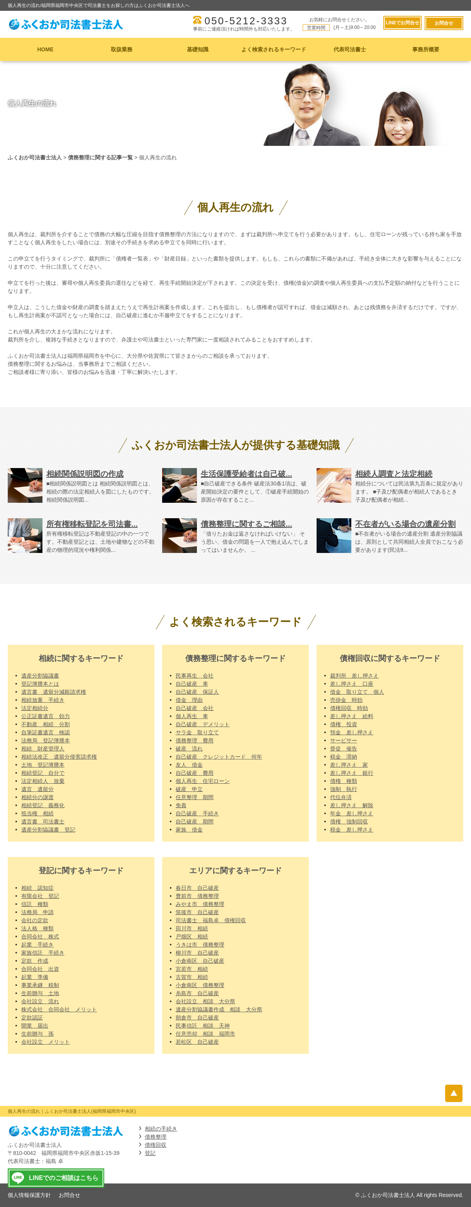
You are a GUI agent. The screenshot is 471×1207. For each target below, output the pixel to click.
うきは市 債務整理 (200, 945)
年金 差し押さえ (351, 813)
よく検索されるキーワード (273, 49)
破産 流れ (189, 749)
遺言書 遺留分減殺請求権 (53, 692)
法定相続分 (34, 708)
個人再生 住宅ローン (203, 781)
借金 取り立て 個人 (357, 692)
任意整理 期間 (194, 797)
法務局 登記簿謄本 (45, 740)
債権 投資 (343, 724)
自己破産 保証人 (197, 692)
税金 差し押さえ (351, 830)
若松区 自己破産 (197, 1042)
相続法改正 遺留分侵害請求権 (59, 757)
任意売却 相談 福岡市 (205, 1034)
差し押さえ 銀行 (351, 773)
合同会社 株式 (40, 936)
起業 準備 (34, 977)
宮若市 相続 (192, 969)
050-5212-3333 (245, 21)
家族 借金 (189, 830)
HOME (45, 49)
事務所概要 (425, 49)
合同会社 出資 (40, 969)
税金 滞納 (343, 757)
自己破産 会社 (194, 708)
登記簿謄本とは (40, 684)
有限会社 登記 (40, 896)
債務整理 (155, 1137)
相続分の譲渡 (37, 797)
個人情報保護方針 (29, 1195)
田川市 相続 (192, 928)
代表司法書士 (350, 49)
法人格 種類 (37, 928)
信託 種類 (34, 904)
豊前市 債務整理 (197, 896)
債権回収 (155, 1145)
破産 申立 (189, 789)
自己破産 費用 (194, 773)
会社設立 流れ (40, 1001)
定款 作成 (34, 961)
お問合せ (444, 22)
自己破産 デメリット (203, 724)
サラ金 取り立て (197, 732)
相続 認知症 (37, 888)
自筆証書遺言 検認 (45, 732)
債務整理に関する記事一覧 (100, 157)
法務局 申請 (37, 912)
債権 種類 (343, 781)
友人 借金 (189, 765)
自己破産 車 (192, 684)
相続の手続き (161, 1129)
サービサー (343, 740)
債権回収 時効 (349, 708)
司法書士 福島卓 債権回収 (211, 920)
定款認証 (32, 1017)
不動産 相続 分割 (45, 724)
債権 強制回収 (349, 821)
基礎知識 (197, 49)
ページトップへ (454, 1093)
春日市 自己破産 (197, 888)
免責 (181, 805)
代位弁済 (341, 797)
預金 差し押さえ (351, 732)
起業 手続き (37, 945)
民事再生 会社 (194, 676)
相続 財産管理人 (42, 749)
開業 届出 (34, 1026)
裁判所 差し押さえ (354, 676)
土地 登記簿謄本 (42, 765)
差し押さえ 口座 (351, 684)
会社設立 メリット (45, 1042)
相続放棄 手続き (42, 700)
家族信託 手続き (42, 953)
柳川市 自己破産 (197, 953)
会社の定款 (34, 920)
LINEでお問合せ (401, 22)
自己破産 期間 (194, 821)
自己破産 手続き (197, 813)
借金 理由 (189, 700)
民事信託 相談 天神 (203, 1026)
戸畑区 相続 (192, 936)
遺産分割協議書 (40, 676)
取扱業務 (121, 49)
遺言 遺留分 (37, 789)
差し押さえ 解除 (351, 805)
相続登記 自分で (42, 773)
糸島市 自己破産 (197, 993)
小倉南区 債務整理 (200, 985)
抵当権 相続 (37, 813)
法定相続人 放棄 (42, 781)
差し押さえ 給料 (351, 716)
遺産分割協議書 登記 (48, 830)
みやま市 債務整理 (200, 904)
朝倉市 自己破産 (197, 1017)
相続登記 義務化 (42, 805)
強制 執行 (343, 789)
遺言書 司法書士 (42, 821)
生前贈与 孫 (37, 1034)
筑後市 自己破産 (197, 912)
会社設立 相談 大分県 (205, 1001)
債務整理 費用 (194, 740)
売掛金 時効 (346, 700)
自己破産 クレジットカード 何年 (219, 757)
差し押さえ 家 (349, 765)
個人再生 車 (192, 716)
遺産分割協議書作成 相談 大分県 (219, 1009)
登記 (150, 1153)
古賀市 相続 (192, 977)
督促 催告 (343, 749)
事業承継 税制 (40, 985)
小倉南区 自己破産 (200, 961)
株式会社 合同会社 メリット (59, 1009)
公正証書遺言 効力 (45, 716)
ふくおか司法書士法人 (35, 157)
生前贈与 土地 (40, 993)
